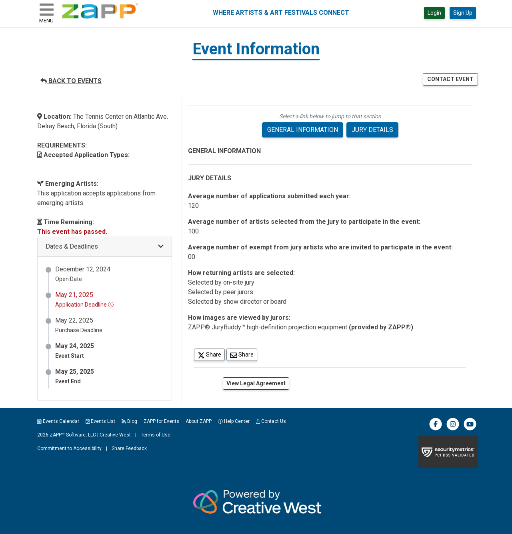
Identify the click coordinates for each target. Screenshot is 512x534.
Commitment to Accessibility (69, 448)
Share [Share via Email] (243, 354)
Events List (101, 421)
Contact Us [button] (271, 421)
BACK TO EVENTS (71, 81)
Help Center (234, 421)
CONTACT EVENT (450, 79)
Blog (129, 421)
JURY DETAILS (372, 130)
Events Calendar (58, 421)
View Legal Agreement (256, 383)
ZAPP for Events (161, 421)
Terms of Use (155, 435)
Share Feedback (129, 448)
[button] (105, 247)
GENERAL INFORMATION (302, 130)
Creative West (115, 435)
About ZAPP (199, 421)
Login (434, 13)
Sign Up (462, 13)
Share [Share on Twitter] (211, 354)
